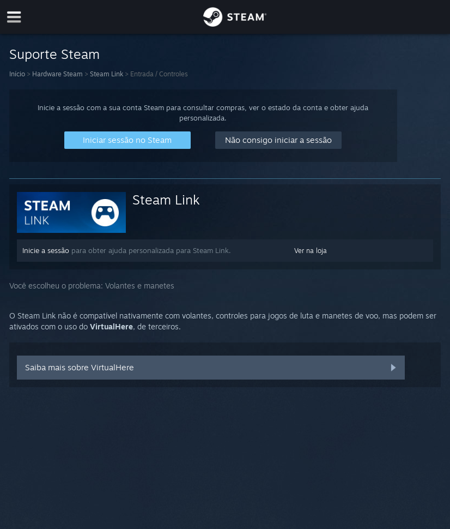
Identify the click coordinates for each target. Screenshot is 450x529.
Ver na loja (310, 251)
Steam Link (106, 74)
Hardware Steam (57, 74)
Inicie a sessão (45, 250)
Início (17, 74)
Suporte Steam (54, 54)
